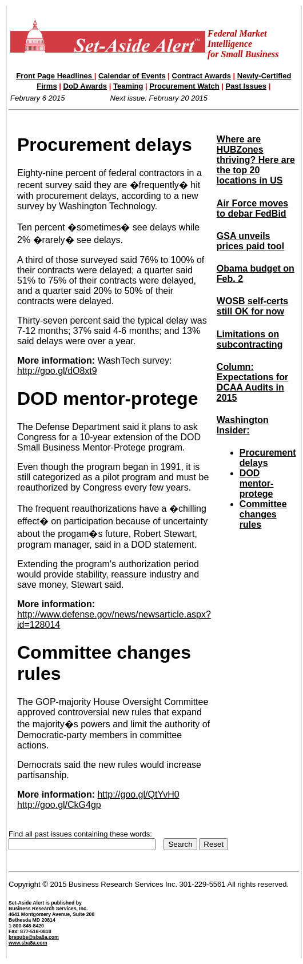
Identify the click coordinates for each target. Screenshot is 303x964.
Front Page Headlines (55, 75)
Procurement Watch (184, 86)
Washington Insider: (243, 425)
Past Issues (246, 86)
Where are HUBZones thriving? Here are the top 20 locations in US (256, 159)
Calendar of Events (132, 75)
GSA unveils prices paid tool (250, 241)
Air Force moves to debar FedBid (252, 208)
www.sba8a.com (28, 943)
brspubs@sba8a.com (34, 937)
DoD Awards (85, 86)
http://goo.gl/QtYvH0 (138, 794)
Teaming (128, 86)
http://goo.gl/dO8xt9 (57, 371)
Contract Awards (201, 75)
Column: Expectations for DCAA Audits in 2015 (252, 382)
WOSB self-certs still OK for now (252, 306)
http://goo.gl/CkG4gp (59, 805)
